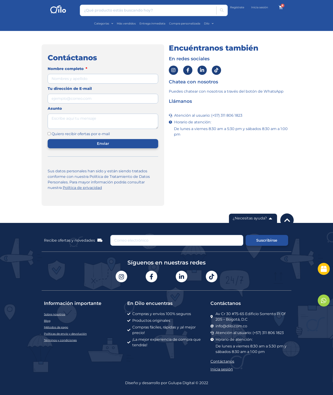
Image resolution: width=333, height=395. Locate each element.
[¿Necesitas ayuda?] (270, 218)
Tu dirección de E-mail (70, 88)
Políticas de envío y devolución (65, 333)
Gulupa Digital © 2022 (188, 383)
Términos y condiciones (60, 340)
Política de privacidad (82, 187)
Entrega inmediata (152, 23)
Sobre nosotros (54, 314)
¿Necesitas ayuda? (250, 218)
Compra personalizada (184, 23)
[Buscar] (222, 10)
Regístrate (237, 7)
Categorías (103, 23)
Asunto (55, 108)
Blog (47, 320)
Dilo (208, 23)
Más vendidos (126, 23)
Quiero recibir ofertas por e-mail (81, 134)
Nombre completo (66, 69)
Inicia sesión (259, 7)
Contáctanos (222, 361)
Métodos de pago (56, 327)
